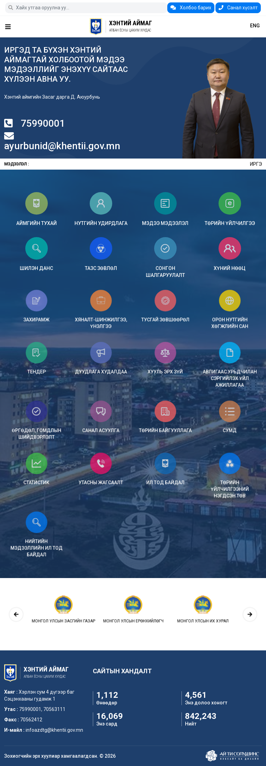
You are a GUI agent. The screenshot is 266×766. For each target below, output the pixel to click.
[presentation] (58, 614)
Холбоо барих (190, 7)
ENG (255, 25)
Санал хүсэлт (238, 7)
